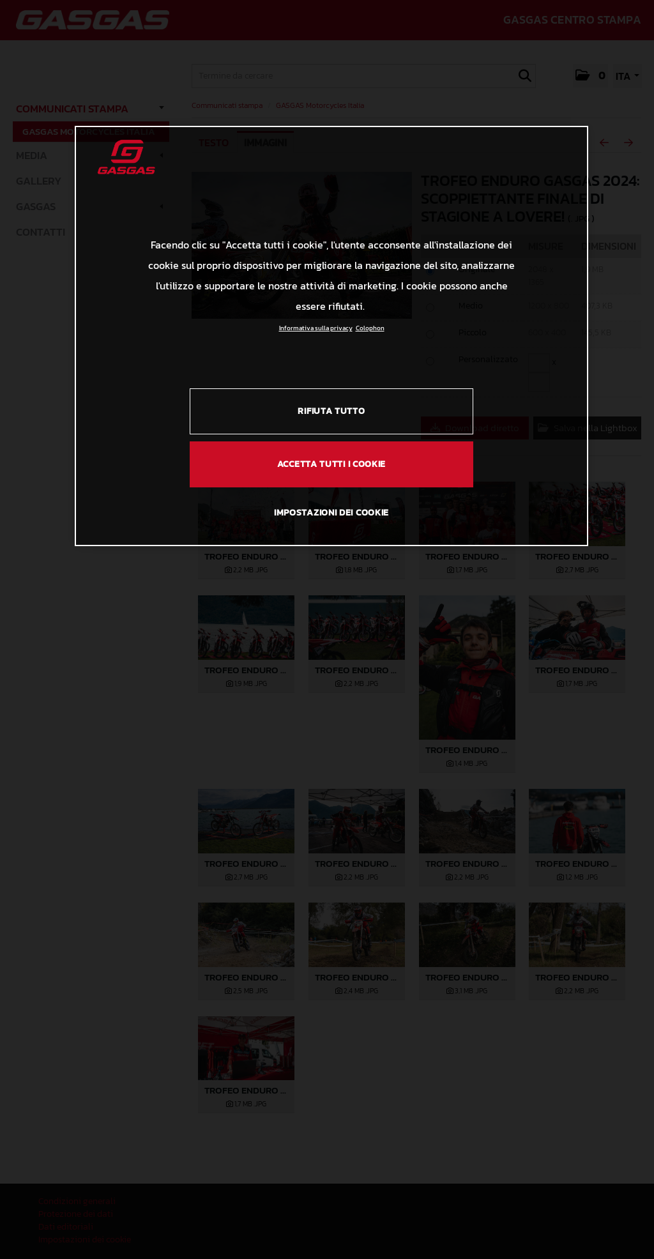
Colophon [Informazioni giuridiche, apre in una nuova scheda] (370, 328)
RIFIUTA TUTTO (331, 411)
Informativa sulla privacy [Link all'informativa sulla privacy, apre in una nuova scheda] (316, 328)
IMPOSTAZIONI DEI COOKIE (331, 512)
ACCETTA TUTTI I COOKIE (331, 464)
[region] (331, 336)
